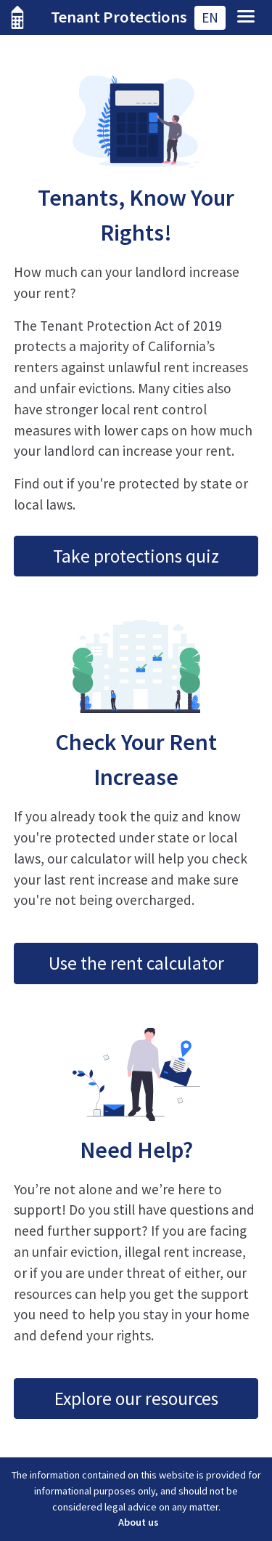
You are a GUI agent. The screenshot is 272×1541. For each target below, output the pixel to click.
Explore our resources (136, 1398)
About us (138, 1522)
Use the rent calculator (136, 963)
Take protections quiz (136, 556)
